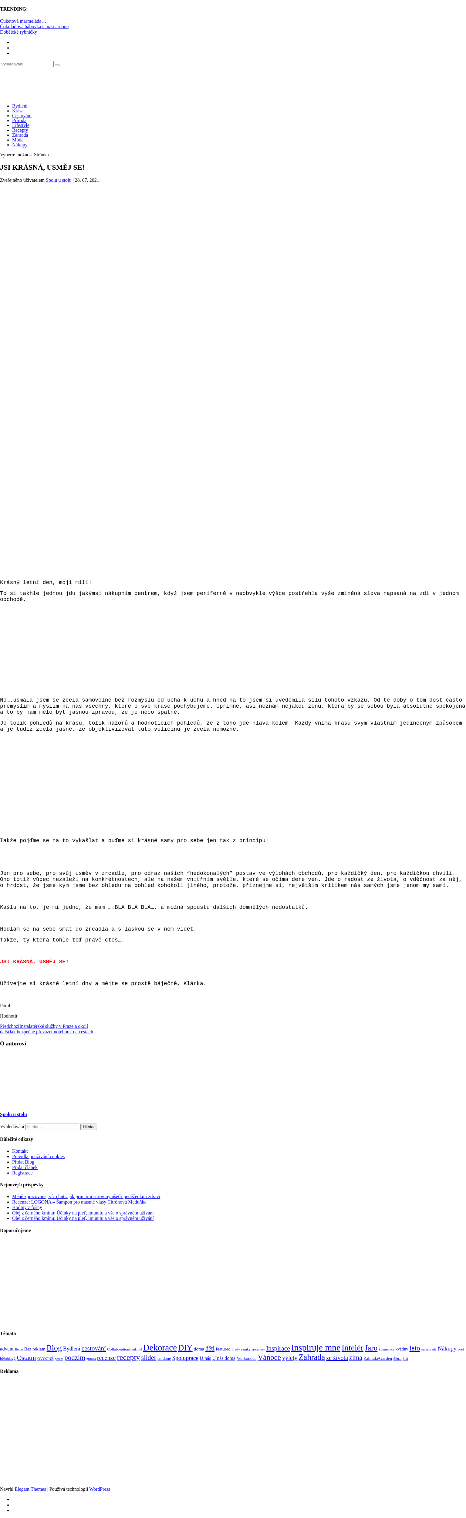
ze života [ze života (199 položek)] (337, 1357)
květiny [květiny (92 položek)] (402, 1349)
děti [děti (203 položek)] (209, 1348)
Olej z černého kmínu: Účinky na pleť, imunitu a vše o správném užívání (83, 1212)
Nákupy (20, 144)
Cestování (22, 115)
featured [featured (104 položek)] (223, 1349)
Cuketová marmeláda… (23, 21)
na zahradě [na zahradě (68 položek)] (429, 1349)
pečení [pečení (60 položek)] (59, 1358)
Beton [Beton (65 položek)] (19, 1349)
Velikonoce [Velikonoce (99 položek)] (246, 1358)
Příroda (19, 120)
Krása (17, 110)
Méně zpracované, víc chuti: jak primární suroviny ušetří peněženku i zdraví (86, 1196)
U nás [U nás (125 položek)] (205, 1358)
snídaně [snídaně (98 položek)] (164, 1358)
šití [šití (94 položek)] (405, 1358)
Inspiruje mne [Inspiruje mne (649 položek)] (315, 1347)
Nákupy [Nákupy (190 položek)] (446, 1348)
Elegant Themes (30, 1489)
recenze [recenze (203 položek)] (106, 1357)
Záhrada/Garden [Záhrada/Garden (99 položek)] (377, 1358)
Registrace (22, 1172)
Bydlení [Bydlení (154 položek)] (71, 1349)
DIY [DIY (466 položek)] (185, 1347)
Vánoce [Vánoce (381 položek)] (269, 1357)
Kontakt (20, 1151)
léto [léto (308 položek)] (414, 1348)
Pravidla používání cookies (38, 1156)
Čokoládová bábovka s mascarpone (34, 26)
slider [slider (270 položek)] (148, 1357)
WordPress (99, 1489)
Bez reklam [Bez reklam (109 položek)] (35, 1348)
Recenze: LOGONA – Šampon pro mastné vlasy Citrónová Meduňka (79, 1201)
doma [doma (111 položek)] (199, 1348)
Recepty (20, 130)
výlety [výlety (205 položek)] (289, 1357)
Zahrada (20, 135)
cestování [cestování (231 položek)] (94, 1348)
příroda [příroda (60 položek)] (91, 1358)
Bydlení (20, 105)
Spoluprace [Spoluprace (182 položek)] (185, 1358)
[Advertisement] (233, 241)
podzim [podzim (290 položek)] (74, 1357)
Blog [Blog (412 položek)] (54, 1348)
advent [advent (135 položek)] (7, 1349)
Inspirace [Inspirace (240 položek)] (278, 1348)
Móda (17, 139)
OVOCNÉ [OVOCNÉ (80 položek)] (45, 1359)
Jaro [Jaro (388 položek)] (371, 1348)
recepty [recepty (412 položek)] (128, 1357)
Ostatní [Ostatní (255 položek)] (26, 1357)
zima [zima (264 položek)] (355, 1357)
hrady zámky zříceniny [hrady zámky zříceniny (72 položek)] (248, 1349)
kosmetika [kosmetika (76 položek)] (386, 1349)
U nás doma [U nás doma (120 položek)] (223, 1358)
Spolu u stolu (58, 180)
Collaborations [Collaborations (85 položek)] (119, 1349)
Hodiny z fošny (27, 1207)
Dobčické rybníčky (18, 32)
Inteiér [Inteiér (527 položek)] (352, 1347)
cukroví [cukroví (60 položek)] (137, 1349)
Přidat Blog (23, 1161)
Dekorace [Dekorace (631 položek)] (160, 1347)
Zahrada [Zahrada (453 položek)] (312, 1357)
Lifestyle (20, 125)
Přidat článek (25, 1167)
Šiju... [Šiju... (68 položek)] (397, 1359)
